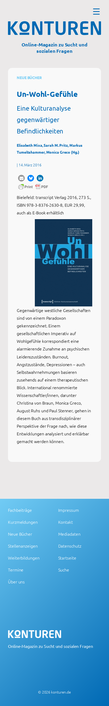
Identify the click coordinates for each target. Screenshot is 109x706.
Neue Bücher (29, 77)
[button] (21, 178)
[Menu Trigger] (96, 11)
